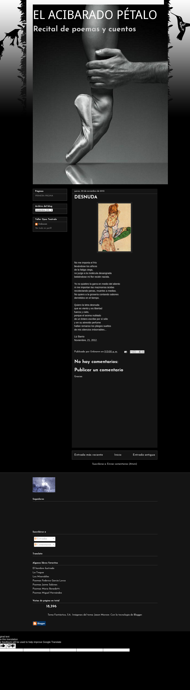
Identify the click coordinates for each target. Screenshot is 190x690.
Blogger (138, 615)
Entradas (41, 539)
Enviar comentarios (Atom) (122, 464)
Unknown (42, 224)
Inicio (117, 454)
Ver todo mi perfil (43, 228)
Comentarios (43, 545)
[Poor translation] (11, 645)
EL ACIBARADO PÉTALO (95, 15)
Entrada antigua (144, 454)
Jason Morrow (101, 615)
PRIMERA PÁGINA (44, 196)
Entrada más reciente (88, 454)
